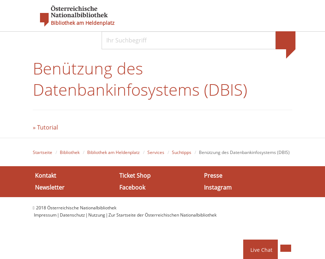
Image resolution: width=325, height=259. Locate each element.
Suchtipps (181, 152)
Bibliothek (70, 152)
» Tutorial (45, 127)
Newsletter (49, 187)
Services (155, 152)
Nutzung (96, 215)
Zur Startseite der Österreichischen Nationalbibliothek (162, 215)
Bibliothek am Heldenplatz (83, 23)
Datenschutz (72, 215)
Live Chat (261, 249)
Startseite (42, 152)
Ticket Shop (135, 175)
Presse (213, 175)
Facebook (132, 187)
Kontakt (45, 175)
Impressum (45, 215)
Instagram (218, 187)
